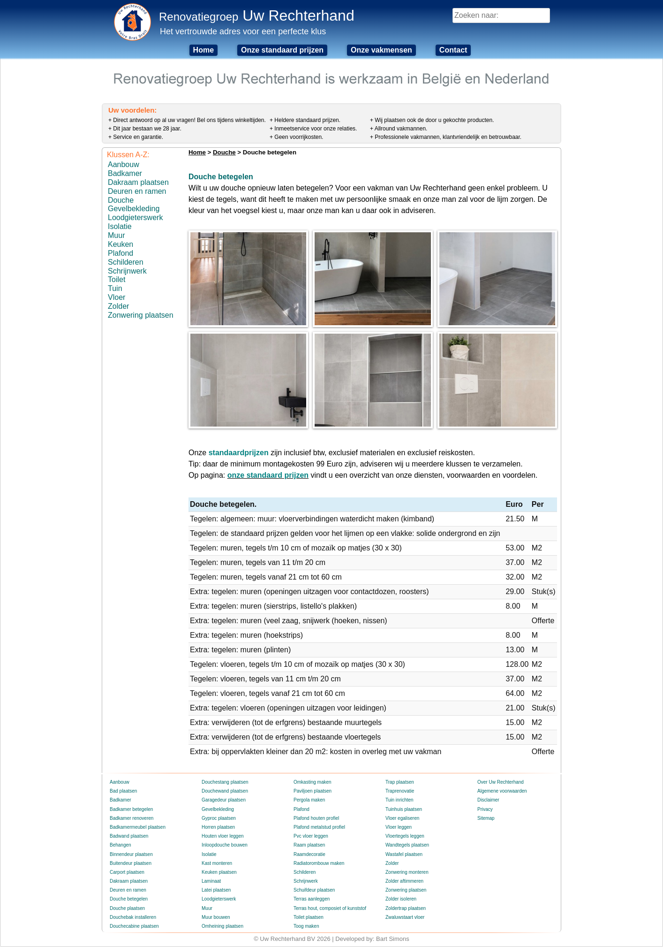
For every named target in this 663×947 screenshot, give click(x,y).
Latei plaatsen (216, 890)
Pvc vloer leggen (311, 836)
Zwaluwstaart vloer (404, 917)
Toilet (116, 279)
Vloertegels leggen (404, 836)
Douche (121, 200)
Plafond (120, 253)
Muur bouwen (216, 917)
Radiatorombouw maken (319, 863)
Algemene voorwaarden (502, 791)
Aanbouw (123, 164)
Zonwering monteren (407, 872)
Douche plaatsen (127, 908)
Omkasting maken (313, 782)
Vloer (116, 297)
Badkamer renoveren (131, 818)
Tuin (115, 288)
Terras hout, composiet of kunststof (330, 908)
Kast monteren (217, 863)
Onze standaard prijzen (282, 50)
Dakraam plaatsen (138, 182)
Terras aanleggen (312, 898)
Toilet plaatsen (309, 917)
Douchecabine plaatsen (134, 926)
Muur (116, 235)
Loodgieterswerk (135, 217)
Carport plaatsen (127, 872)
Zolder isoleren (400, 898)
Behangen (120, 845)
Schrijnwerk (127, 271)
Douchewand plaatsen (225, 791)
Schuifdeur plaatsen (314, 890)
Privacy (485, 809)
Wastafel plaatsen (403, 854)
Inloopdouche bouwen (225, 845)
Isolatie (120, 226)
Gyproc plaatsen (219, 818)
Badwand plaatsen (129, 836)
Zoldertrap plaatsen (405, 908)
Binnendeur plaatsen (131, 854)
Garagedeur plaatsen (224, 799)
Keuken (120, 244)
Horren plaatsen (218, 827)
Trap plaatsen (399, 782)
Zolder (118, 306)
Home (203, 50)
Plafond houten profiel (316, 818)
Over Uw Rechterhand (500, 782)
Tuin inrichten (399, 799)
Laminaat (211, 881)
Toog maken (306, 926)
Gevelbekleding (133, 209)
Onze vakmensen (381, 50)
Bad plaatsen (123, 791)
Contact (453, 50)
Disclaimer (488, 799)
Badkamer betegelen (131, 809)
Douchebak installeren (133, 917)
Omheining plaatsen (222, 926)
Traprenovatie (399, 791)
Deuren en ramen (137, 191)
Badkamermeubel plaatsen (138, 827)
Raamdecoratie (309, 854)
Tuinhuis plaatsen (403, 809)
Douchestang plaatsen (225, 782)
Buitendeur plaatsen (130, 863)
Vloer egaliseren (402, 818)
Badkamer (125, 173)
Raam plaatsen (309, 845)
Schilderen (125, 262)
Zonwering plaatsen (140, 315)
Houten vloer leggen (223, 836)
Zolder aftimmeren (404, 881)
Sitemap (486, 818)
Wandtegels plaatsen (407, 845)
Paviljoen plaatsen (313, 791)
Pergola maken (309, 799)
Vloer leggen (398, 827)
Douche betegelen (129, 898)
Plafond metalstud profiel (319, 827)
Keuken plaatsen (219, 872)
